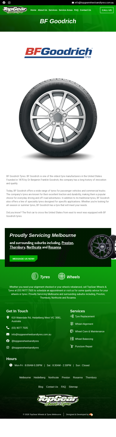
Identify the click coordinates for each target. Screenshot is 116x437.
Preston (67, 242)
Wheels (73, 277)
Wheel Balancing (84, 339)
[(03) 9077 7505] (7, 327)
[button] (53, 10)
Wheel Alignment (84, 324)
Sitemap (73, 387)
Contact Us (85, 10)
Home (33, 10)
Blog (40, 387)
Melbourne (25, 377)
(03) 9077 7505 (25, 290)
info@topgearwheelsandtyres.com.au (31, 334)
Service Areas (66, 10)
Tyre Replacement (85, 316)
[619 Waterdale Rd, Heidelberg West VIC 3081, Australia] (7, 317)
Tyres (45, 277)
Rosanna (54, 247)
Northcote (34, 247)
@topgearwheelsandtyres (25, 341)
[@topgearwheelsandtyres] (7, 340)
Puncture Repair (83, 346)
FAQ (76, 10)
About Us (42, 10)
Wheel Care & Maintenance (89, 331)
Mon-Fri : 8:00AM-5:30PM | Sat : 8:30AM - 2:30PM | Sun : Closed (52, 365)
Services (53, 10)
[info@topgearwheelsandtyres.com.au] (7, 334)
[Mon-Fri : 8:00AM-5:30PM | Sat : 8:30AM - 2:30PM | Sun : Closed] (10, 365)
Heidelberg (39, 377)
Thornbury (91, 377)
